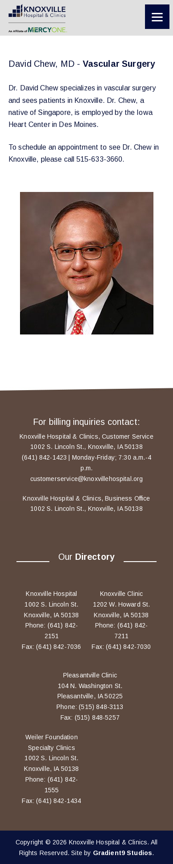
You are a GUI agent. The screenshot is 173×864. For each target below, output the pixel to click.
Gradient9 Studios (123, 852)
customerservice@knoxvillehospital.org (86, 478)
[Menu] (157, 16)
